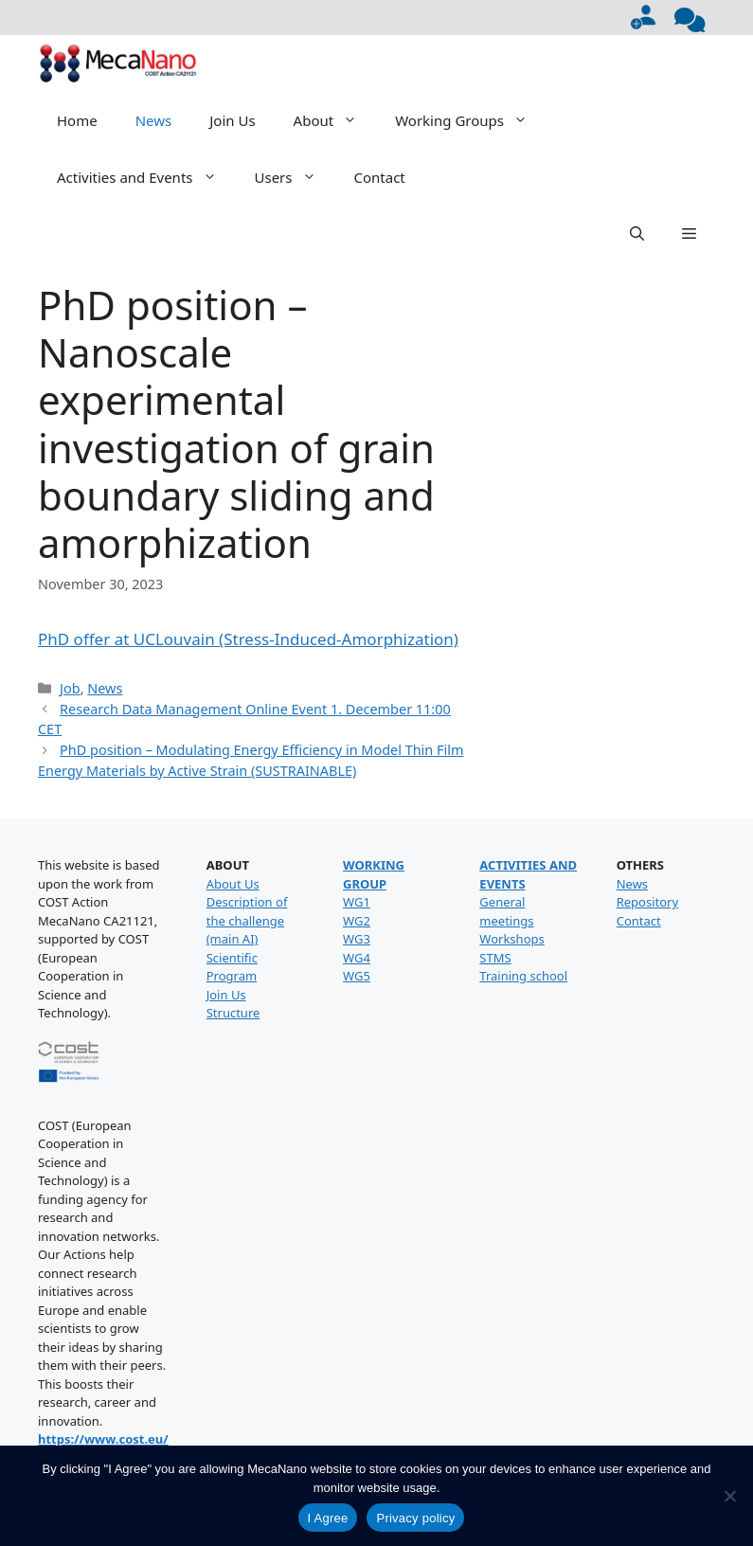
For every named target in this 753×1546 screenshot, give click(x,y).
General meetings (506, 911)
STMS (495, 957)
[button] (637, 234)
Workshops (511, 938)
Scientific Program (232, 967)
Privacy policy (415, 1518)
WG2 (356, 920)
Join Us (232, 120)
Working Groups (471, 120)
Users (295, 177)
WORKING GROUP (373, 874)
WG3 (356, 938)
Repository (647, 901)
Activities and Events (146, 177)
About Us (233, 883)
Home (77, 120)
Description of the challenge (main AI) (247, 920)
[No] (729, 1495)
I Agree (328, 1518)
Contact (379, 177)
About (335, 120)
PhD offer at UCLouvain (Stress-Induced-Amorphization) (248, 639)
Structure (233, 1012)
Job (70, 688)
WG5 (356, 975)
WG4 (356, 957)
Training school (523, 975)
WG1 (356, 901)
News (153, 120)
